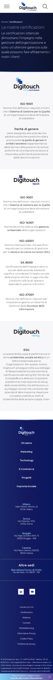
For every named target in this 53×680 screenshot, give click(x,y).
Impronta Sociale (26, 486)
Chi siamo (26, 443)
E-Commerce (26, 469)
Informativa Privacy (26, 633)
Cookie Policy (26, 638)
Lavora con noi (26, 607)
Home (4, 22)
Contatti (26, 623)
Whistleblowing (26, 628)
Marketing (26, 451)
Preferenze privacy (27, 644)
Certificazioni (26, 612)
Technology (26, 460)
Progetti (26, 477)
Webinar (26, 617)
